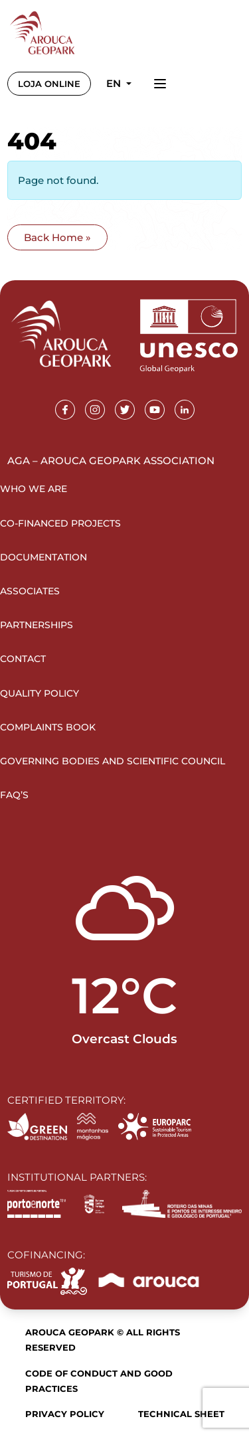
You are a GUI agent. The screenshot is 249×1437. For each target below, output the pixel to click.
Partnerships (36, 625)
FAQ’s (14, 795)
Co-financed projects (60, 523)
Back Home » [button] (57, 237)
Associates (30, 591)
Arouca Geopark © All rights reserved (102, 1340)
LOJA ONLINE (49, 83)
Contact (23, 659)
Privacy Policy (64, 1413)
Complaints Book (48, 727)
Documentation (43, 557)
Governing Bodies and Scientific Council (112, 761)
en (115, 83)
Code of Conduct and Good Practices (99, 1381)
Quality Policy (39, 693)
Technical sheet (181, 1413)
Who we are (33, 489)
